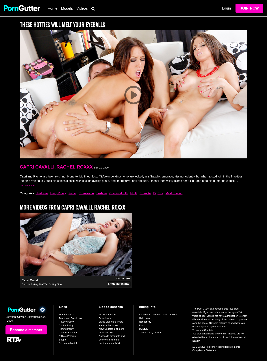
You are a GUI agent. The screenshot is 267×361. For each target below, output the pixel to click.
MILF (133, 193)
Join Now (249, 8)
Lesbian (102, 193)
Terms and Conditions (70, 318)
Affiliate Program (68, 336)
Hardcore (42, 193)
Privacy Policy (66, 321)
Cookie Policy (66, 325)
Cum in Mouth (118, 193)
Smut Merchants (118, 283)
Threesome (86, 193)
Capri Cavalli (37, 166)
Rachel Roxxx (74, 166)
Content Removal (68, 332)
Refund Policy (66, 328)
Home (52, 8)
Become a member (26, 330)
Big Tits (158, 193)
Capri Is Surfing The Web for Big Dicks (42, 284)
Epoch (142, 325)
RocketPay (145, 321)
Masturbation (174, 193)
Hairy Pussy (58, 193)
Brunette (145, 193)
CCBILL (143, 328)
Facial (72, 193)
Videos (82, 8)
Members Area (67, 314)
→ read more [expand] (28, 185)
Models (67, 8)
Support (63, 339)
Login (226, 8)
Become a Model (68, 343)
